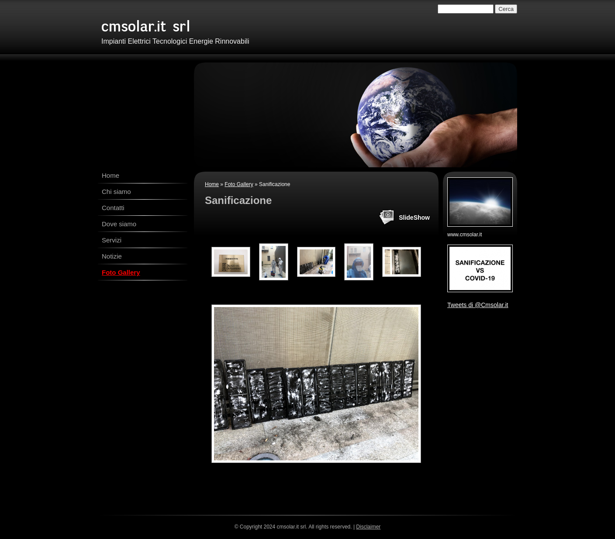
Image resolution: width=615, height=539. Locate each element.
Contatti (113, 207)
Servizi (111, 240)
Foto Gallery (121, 272)
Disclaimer (368, 527)
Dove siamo (119, 224)
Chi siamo (116, 191)
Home (110, 175)
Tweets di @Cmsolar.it (477, 304)
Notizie (112, 256)
